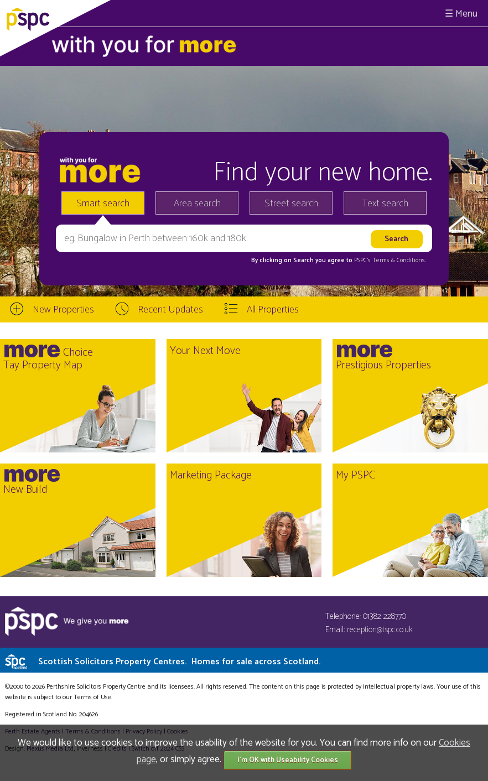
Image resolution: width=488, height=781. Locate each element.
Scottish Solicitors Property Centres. (179, 661)
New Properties (63, 309)
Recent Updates (170, 309)
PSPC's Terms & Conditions (389, 260)
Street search (291, 203)
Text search (385, 203)
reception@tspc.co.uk (380, 630)
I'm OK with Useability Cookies (287, 760)
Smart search (102, 203)
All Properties (273, 309)
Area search (197, 203)
